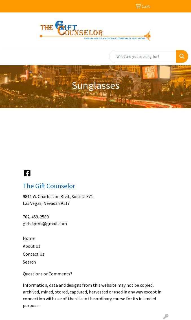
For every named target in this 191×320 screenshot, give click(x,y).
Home (29, 238)
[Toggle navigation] (9, 56)
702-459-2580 (36, 217)
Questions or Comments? (47, 274)
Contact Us (33, 254)
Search (29, 262)
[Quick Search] (142, 56)
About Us (31, 246)
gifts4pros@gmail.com (45, 223)
